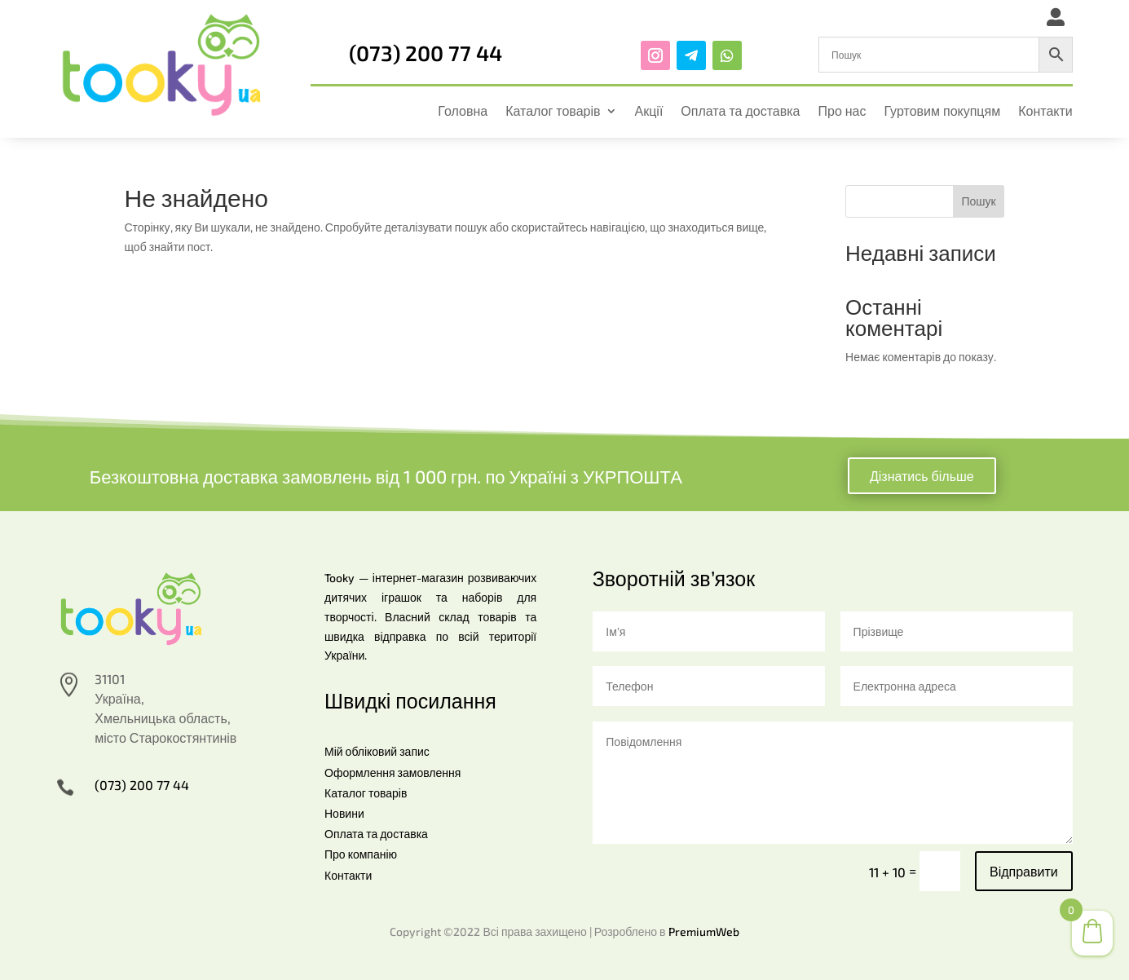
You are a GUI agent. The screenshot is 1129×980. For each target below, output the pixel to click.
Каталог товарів (552, 110)
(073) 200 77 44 (425, 52)
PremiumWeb (703, 931)
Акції (649, 110)
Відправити (1024, 871)
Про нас (842, 110)
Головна (462, 110)
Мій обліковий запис (377, 751)
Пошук (978, 201)
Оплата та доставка (740, 110)
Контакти (1045, 110)
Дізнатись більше (922, 475)
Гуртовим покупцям (942, 110)
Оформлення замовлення (392, 772)
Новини (344, 813)
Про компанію (360, 854)
